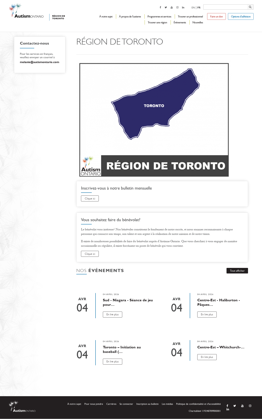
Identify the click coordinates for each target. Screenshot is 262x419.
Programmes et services (159, 16)
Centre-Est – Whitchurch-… (220, 347)
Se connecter (126, 404)
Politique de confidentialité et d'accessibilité (198, 404)
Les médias (167, 404)
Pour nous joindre (93, 404)
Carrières (111, 404)
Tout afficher (237, 271)
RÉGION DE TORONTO (58, 17)
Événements (180, 22)
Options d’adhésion (241, 16)
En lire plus (113, 314)
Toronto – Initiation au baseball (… (122, 349)
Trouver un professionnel (190, 16)
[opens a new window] (160, 7)
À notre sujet (105, 16)
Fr (198, 7)
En (193, 7)
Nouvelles (197, 22)
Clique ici (90, 198)
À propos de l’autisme (130, 16)
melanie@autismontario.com (39, 62)
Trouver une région (157, 22)
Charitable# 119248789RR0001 (205, 411)
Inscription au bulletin (147, 404)
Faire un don (216, 16)
